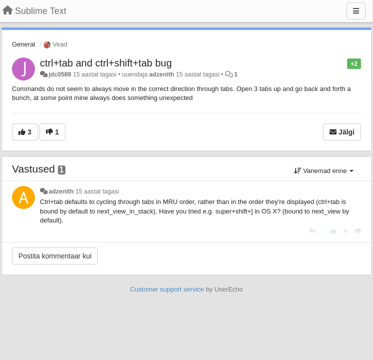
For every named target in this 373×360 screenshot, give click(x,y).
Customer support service (167, 289)
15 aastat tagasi (97, 191)
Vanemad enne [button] (324, 170)
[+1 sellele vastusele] (333, 231)
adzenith (161, 74)
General (23, 44)
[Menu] (356, 11)
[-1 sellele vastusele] (358, 231)
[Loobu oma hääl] (345, 231)
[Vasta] (312, 231)
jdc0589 (59, 74)
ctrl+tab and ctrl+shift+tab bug (106, 63)
